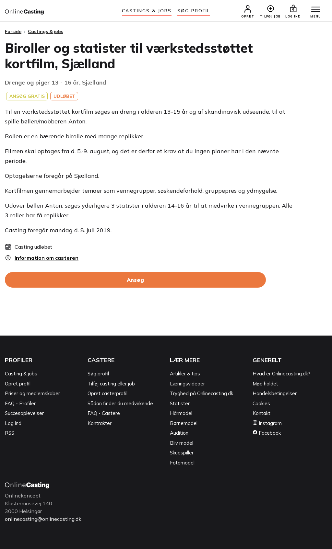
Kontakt (261, 413)
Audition (179, 433)
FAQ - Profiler (20, 403)
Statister (180, 403)
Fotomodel (182, 463)
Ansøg (135, 280)
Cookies (261, 403)
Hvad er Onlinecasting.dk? (281, 374)
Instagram (267, 423)
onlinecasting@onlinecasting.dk (43, 519)
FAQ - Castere (104, 413)
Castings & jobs (147, 11)
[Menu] (315, 9)
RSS (9, 433)
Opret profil (17, 384)
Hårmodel (181, 413)
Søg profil (98, 374)
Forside (13, 31)
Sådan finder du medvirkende (120, 403)
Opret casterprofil (107, 393)
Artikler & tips (185, 374)
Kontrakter (100, 423)
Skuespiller (182, 453)
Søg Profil (193, 11)
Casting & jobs (21, 374)
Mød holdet (265, 384)
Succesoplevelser (24, 413)
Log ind (13, 423)
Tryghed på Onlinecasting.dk (201, 393)
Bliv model (181, 443)
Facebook (267, 433)
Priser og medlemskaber (32, 393)
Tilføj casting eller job (111, 384)
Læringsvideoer (187, 384)
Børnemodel (183, 423)
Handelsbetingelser (275, 393)
